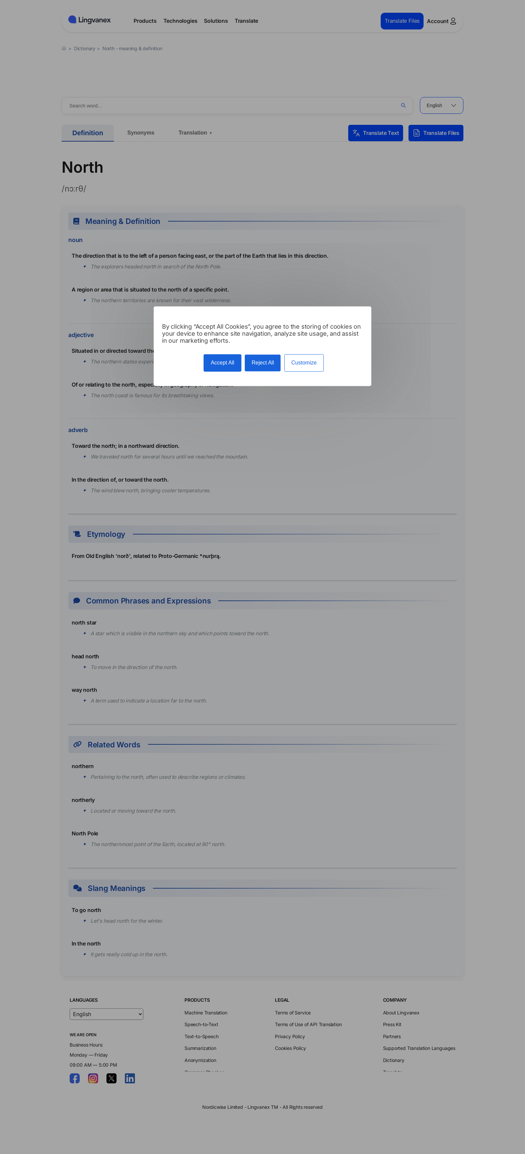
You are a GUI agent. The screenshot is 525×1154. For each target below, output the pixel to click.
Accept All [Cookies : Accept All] (222, 363)
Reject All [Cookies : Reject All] (262, 363)
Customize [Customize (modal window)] (304, 363)
